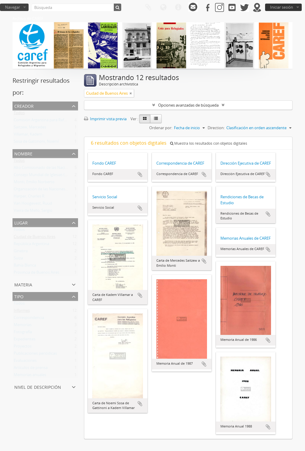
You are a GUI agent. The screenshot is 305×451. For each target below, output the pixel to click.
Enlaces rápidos (178, 7)
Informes (22, 311)
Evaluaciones (25, 361)
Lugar (21, 222)
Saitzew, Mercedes (30, 128)
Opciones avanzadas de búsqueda (188, 105)
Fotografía (23, 333)
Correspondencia (29, 319)
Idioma (163, 7)
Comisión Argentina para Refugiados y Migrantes (57, 121)
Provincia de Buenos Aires (36, 273)
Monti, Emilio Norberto (34, 183)
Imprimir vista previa (105, 118)
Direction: (216, 127)
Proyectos (23, 347)
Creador (24, 106)
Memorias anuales (30, 376)
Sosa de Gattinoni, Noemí (36, 142)
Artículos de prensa (31, 369)
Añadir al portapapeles (140, 174)
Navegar (12, 7)
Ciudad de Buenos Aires (34, 238)
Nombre (23, 153)
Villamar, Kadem (28, 135)
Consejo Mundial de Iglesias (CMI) (43, 176)
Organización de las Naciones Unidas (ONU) (52, 190)
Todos (19, 114)
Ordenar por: (160, 127)
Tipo (19, 296)
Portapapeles (148, 7)
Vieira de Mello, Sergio (33, 211)
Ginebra (21, 252)
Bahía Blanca (25, 266)
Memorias (23, 326)
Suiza (18, 259)
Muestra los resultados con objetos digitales (208, 143)
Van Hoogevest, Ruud (33, 204)
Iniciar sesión (281, 7)
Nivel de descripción (37, 387)
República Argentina (31, 245)
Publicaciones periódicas (35, 354)
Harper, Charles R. (29, 197)
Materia (23, 284)
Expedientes (24, 340)
